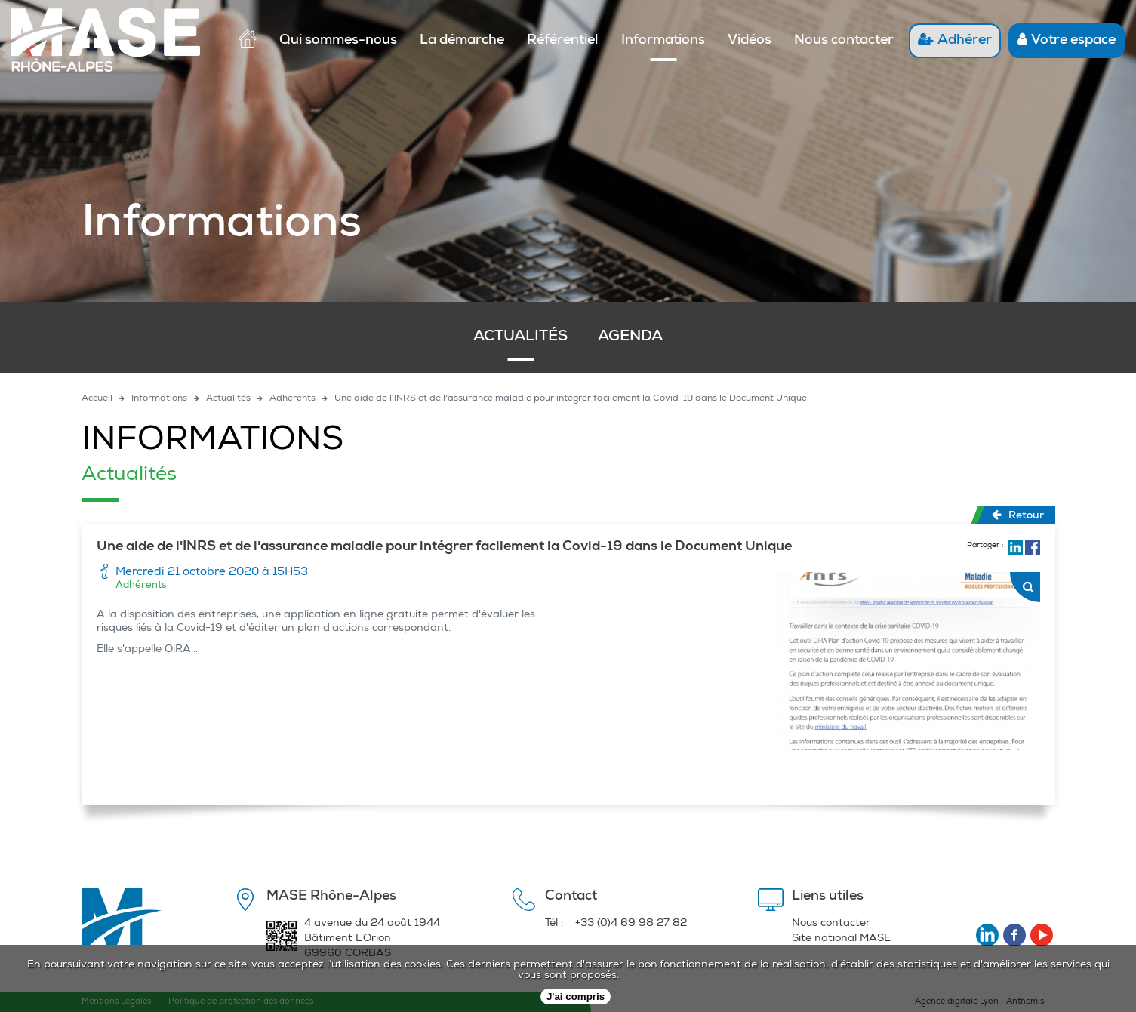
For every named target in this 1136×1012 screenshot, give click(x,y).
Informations (663, 41)
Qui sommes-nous (338, 41)
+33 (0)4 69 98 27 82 (631, 923)
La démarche (462, 41)
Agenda (630, 337)
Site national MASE (841, 939)
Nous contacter (844, 41)
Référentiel (563, 41)
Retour (1018, 515)
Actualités (520, 337)
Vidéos (749, 41)
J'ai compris (575, 996)
